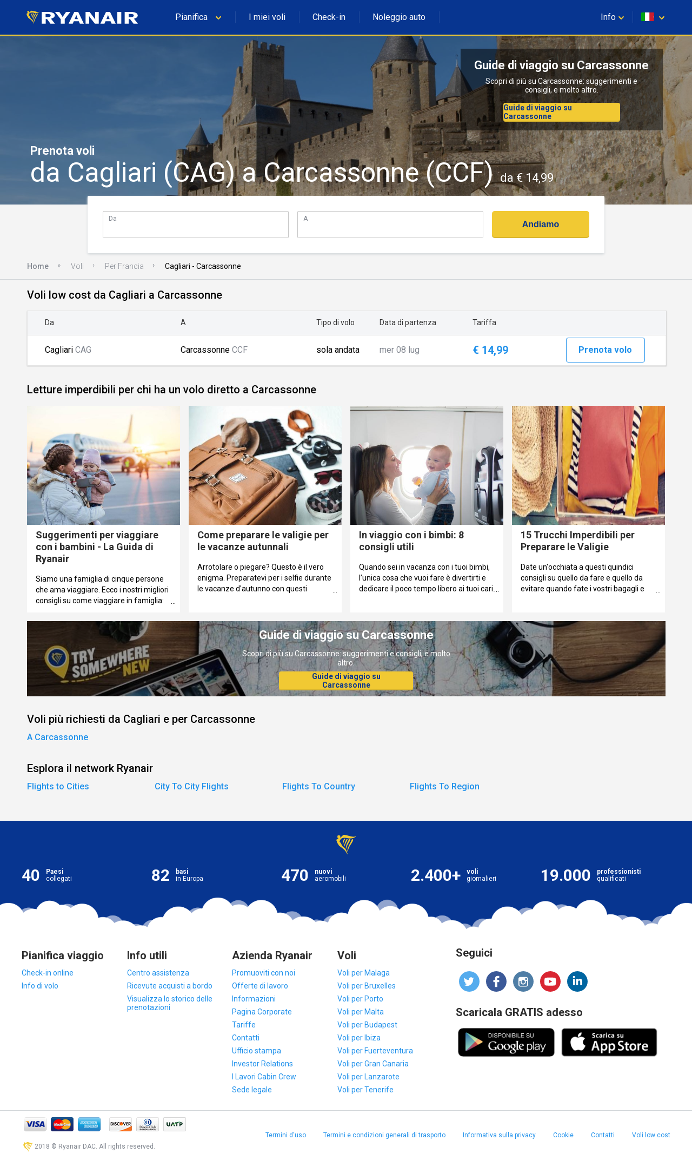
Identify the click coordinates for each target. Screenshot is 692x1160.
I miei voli (267, 17)
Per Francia (124, 266)
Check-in (328, 17)
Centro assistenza (158, 972)
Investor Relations (262, 1063)
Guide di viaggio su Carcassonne (537, 112)
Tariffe (244, 1024)
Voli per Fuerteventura (375, 1050)
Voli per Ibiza (359, 1037)
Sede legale (252, 1089)
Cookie (563, 1135)
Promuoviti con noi (263, 972)
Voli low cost (651, 1135)
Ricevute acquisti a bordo (169, 985)
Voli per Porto (360, 998)
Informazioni (254, 998)
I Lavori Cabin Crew (264, 1076)
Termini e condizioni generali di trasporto (384, 1135)
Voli (77, 266)
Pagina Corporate (262, 1011)
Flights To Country (318, 786)
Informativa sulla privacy (499, 1135)
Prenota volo (605, 350)
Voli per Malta (360, 1011)
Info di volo (40, 985)
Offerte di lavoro (260, 985)
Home (38, 266)
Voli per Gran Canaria (373, 1063)
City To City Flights (192, 786)
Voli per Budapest (367, 1024)
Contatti (246, 1037)
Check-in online (48, 972)
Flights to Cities (58, 786)
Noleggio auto (398, 17)
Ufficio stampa (256, 1050)
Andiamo (540, 224)
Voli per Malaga (363, 972)
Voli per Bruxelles (366, 985)
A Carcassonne (57, 737)
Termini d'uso (285, 1135)
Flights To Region (445, 786)
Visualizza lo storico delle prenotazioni (169, 1003)
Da (113, 218)
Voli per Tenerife (365, 1089)
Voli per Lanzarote (368, 1076)
